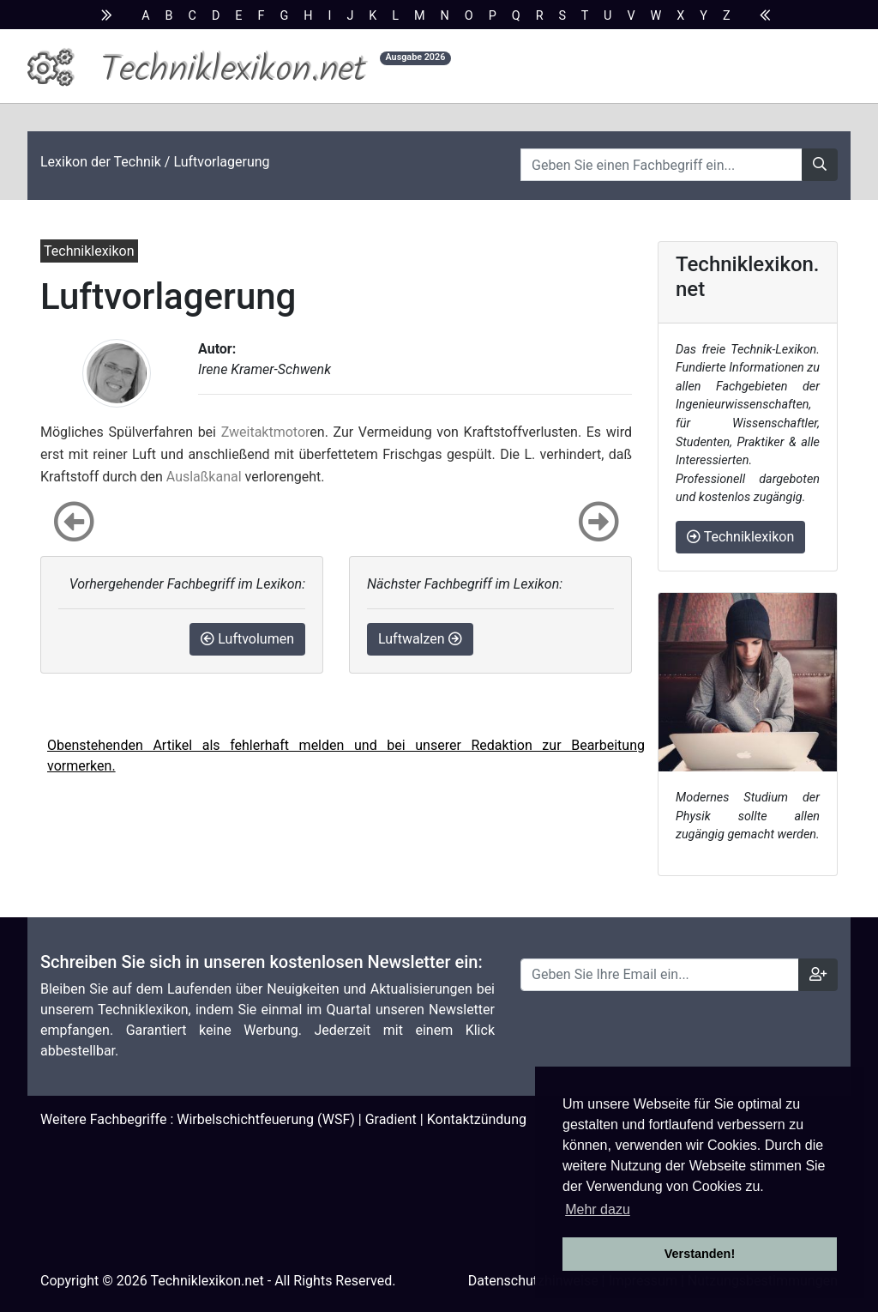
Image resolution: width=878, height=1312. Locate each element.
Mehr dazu (597, 1209)
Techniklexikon (740, 537)
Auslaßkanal (204, 477)
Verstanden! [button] (700, 1254)
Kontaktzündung (476, 1119)
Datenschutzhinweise (533, 1281)
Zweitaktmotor (265, 432)
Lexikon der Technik (100, 162)
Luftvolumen (247, 639)
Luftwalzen (420, 639)
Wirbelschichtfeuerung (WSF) (266, 1119)
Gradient (391, 1119)
